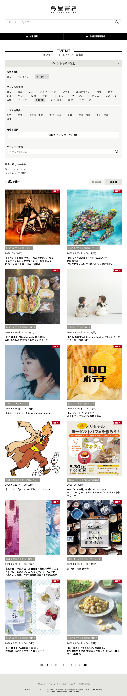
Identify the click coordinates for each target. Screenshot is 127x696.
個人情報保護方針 (84, 684)
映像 (33, 96)
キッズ (21, 96)
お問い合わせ (41, 684)
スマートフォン (77, 96)
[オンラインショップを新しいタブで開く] (95, 36)
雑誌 (20, 91)
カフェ (95, 96)
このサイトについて (68, 684)
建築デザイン (83, 91)
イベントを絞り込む (63, 63)
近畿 (70, 115)
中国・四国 (84, 115)
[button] (32, 36)
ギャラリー (23, 100)
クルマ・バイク (48, 91)
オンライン (23, 76)
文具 (9, 96)
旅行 (110, 91)
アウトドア (85, 100)
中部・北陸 (55, 115)
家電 (70, 100)
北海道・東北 (36, 115)
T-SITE (40, 100)
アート (66, 91)
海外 (9, 119)
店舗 (9, 100)
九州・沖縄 (102, 115)
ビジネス (58, 96)
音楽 (44, 96)
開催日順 (97, 182)
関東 (20, 115)
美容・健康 (56, 100)
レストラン (111, 96)
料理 (99, 91)
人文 (31, 91)
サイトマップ (53, 684)
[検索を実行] (116, 23)
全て (9, 76)
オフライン (42, 76)
